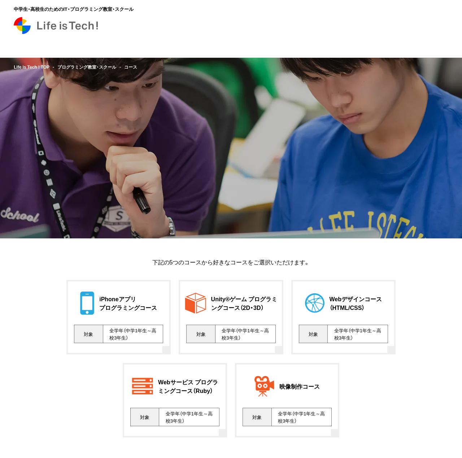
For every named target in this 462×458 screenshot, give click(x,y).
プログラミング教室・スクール (86, 67)
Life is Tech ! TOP (31, 67)
